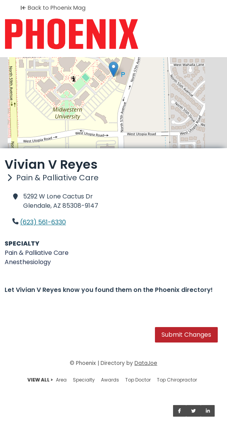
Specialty (84, 379)
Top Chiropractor (177, 379)
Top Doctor (138, 379)
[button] (113, 69)
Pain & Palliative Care (37, 252)
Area (61, 379)
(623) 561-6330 (43, 222)
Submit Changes (186, 334)
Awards (110, 379)
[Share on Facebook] (179, 411)
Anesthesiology (28, 262)
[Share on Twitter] (193, 411)
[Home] (113, 34)
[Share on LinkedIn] (208, 411)
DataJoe (146, 363)
